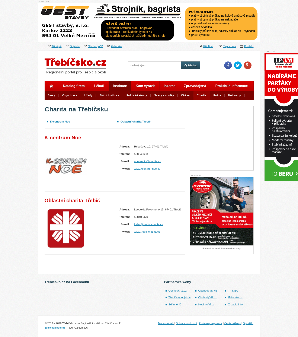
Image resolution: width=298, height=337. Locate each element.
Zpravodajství (195, 86)
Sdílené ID (174, 304)
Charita (201, 95)
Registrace (229, 46)
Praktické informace (231, 86)
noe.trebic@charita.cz (147, 161)
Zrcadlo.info (235, 304)
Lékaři (99, 86)
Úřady (88, 95)
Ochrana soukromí (186, 323)
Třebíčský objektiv (179, 297)
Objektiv (75, 46)
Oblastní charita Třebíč (136, 121)
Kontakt (248, 46)
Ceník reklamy (232, 323)
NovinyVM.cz (206, 304)
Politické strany (136, 95)
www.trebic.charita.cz (147, 231)
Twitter (238, 65)
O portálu (248, 323)
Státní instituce (109, 95)
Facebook (228, 65)
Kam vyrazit (145, 86)
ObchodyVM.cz (207, 290)
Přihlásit (208, 46)
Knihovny (234, 95)
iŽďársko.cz (235, 297)
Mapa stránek (166, 323)
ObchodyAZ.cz (177, 290)
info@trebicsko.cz (55, 327)
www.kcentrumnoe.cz (147, 168)
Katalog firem (74, 86)
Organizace (69, 95)
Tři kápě (57, 46)
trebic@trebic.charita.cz (148, 224)
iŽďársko (116, 46)
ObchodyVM (95, 46)
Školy (51, 95)
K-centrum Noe (60, 121)
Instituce (120, 86)
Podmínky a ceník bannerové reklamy (221, 249)
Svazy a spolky (164, 95)
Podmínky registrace (210, 323)
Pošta (217, 95)
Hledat (191, 65)
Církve (185, 95)
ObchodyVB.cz (207, 297)
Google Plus (247, 65)
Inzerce (169, 86)
